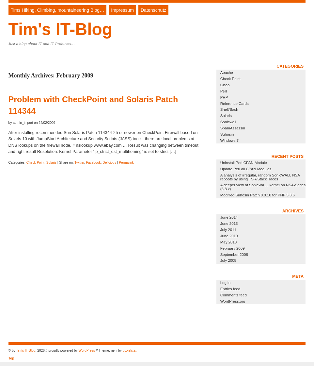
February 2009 (232, 248)
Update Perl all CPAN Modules (246, 169)
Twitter (79, 162)
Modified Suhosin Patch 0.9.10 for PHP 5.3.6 (257, 195)
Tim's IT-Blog (60, 29)
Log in (225, 283)
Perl (223, 91)
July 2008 (228, 260)
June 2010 (229, 236)
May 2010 (228, 242)
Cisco (225, 85)
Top (11, 358)
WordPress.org (232, 301)
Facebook (93, 162)
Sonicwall (228, 122)
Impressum (122, 10)
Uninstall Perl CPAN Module (243, 163)
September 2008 (234, 255)
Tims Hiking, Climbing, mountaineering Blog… (57, 10)
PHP (224, 97)
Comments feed (233, 295)
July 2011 (228, 230)
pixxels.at (129, 350)
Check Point (35, 162)
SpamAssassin (232, 128)
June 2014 (229, 217)
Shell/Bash (229, 109)
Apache (226, 73)
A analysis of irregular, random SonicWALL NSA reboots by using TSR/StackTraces (260, 177)
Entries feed (230, 289)
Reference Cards (234, 104)
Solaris (51, 162)
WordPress (86, 350)
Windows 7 (229, 140)
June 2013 (229, 223)
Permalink (126, 162)
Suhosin (227, 134)
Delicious (109, 162)
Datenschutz (153, 10)
